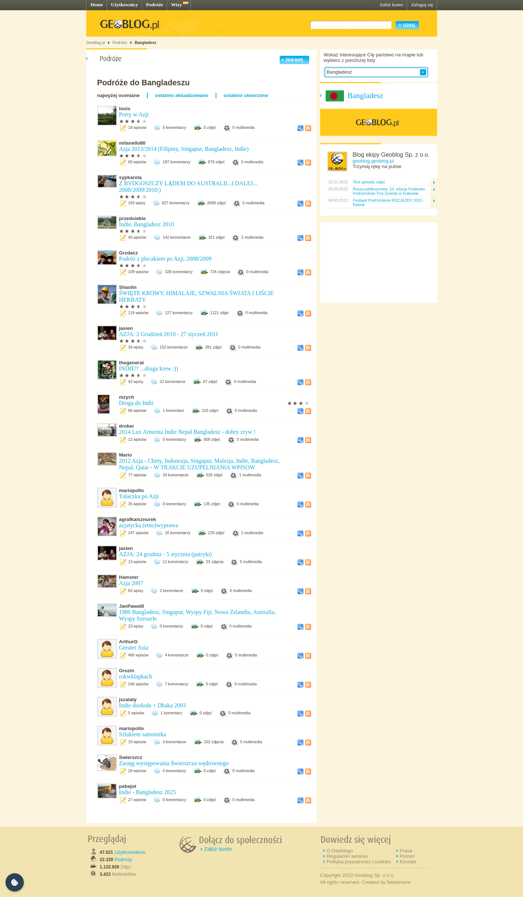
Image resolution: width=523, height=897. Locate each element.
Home (97, 4)
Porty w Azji (134, 114)
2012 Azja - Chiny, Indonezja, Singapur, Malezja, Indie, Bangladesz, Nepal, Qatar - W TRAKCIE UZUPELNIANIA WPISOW (199, 464)
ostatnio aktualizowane (181, 95)
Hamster (129, 577)
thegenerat (131, 362)
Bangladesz (145, 42)
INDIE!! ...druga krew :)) (148, 368)
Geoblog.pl (95, 42)
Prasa (405, 850)
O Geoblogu (339, 850)
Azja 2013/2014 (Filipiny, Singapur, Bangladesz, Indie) (184, 149)
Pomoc (406, 856)
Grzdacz (128, 253)
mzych (126, 397)
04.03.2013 (337, 200)
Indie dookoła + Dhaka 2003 (152, 705)
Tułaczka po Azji (139, 496)
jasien (126, 328)
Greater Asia (133, 647)
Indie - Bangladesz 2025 (147, 792)
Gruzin (126, 670)
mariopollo (131, 490)
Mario (125, 455)
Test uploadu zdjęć (369, 182)
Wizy (176, 4)
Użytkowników (129, 852)
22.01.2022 (337, 182)
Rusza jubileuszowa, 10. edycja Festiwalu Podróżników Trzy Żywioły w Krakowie (389, 191)
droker (126, 426)
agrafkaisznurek (137, 519)
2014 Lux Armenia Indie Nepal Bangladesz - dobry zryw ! (187, 432)
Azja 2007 (131, 583)
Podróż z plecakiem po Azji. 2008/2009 (165, 259)
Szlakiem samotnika (142, 734)
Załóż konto (391, 4)
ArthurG (128, 641)
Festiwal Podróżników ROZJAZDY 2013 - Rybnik (388, 202)
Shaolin (128, 287)
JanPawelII (131, 606)
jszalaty (128, 699)
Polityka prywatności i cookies (358, 861)
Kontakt (407, 861)
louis (124, 108)
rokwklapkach (135, 676)
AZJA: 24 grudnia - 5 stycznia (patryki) (165, 554)
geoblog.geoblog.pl (373, 161)
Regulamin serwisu (347, 856)
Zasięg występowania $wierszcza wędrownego (174, 763)
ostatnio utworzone (246, 95)
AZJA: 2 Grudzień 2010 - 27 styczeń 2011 (169, 334)
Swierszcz (131, 757)
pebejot (127, 786)
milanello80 (132, 143)
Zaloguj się (422, 4)
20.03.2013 (337, 189)
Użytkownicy (124, 4)
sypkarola (130, 177)
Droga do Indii (136, 403)
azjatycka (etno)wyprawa (148, 525)
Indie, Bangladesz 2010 (146, 224)
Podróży (123, 859)
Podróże (154, 4)
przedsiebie (132, 218)
